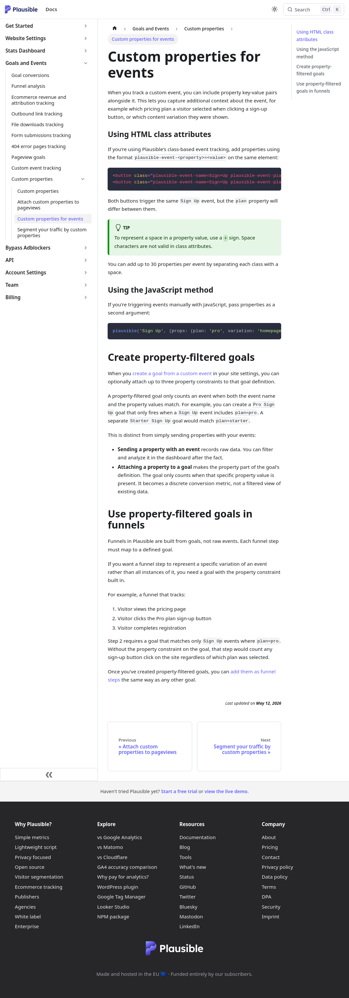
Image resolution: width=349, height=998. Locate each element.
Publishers (27, 896)
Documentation (197, 837)
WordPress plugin (117, 886)
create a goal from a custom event (172, 373)
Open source (30, 867)
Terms (269, 886)
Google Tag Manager (121, 896)
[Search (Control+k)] (313, 9)
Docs (51, 9)
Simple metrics (32, 837)
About (269, 837)
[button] (47, 26)
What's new (192, 867)
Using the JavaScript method (317, 53)
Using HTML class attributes (315, 35)
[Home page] (114, 28)
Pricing (270, 847)
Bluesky (188, 906)
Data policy (275, 876)
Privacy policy (277, 867)
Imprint (271, 916)
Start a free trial (179, 791)
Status (186, 876)
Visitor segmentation (39, 876)
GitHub (187, 886)
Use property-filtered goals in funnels (318, 87)
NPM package (113, 916)
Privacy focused (33, 857)
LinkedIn (189, 926)
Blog (184, 847)
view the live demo (226, 791)
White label (28, 916)
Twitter (187, 896)
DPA (266, 896)
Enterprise (27, 926)
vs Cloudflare (112, 857)
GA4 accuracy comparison (127, 867)
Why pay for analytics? (123, 876)
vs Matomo (110, 847)
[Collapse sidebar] (49, 774)
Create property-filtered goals (314, 70)
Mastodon (191, 916)
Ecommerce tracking (39, 886)
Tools (185, 857)
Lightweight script (36, 847)
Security (271, 906)
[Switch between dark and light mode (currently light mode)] (274, 9)
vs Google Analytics (119, 837)
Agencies (25, 906)
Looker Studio (113, 906)
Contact (271, 857)
